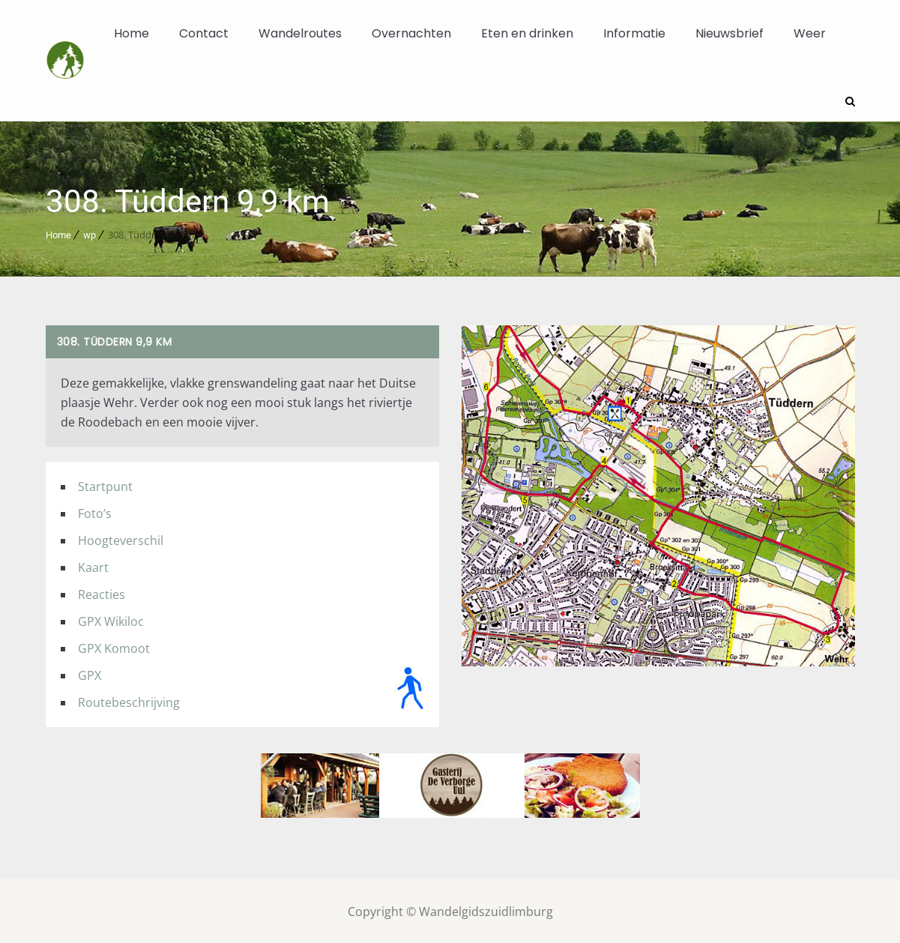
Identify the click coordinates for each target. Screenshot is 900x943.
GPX (89, 674)
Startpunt (105, 485)
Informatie (634, 33)
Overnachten (411, 33)
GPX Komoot (114, 647)
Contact (204, 33)
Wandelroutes (300, 33)
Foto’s (95, 512)
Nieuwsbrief (729, 33)
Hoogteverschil (120, 539)
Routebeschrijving (129, 701)
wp (89, 233)
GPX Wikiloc (111, 620)
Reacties (101, 593)
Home (131, 33)
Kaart (93, 566)
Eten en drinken (527, 33)
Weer (810, 33)
